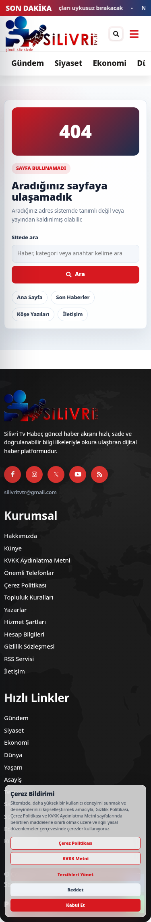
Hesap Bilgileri (24, 634)
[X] (56, 474)
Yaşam (13, 767)
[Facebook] (12, 474)
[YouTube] (77, 474)
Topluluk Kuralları (28, 597)
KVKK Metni (75, 858)
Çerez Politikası (25, 585)
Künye (13, 548)
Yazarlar (15, 610)
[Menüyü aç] (134, 34)
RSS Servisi (19, 659)
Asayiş (13, 779)
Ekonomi (109, 63)
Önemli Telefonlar (29, 573)
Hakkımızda (20, 536)
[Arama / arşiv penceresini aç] (116, 33)
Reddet (75, 890)
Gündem (27, 63)
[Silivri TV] (44, 33)
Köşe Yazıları (33, 314)
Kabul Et (75, 905)
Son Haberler (72, 297)
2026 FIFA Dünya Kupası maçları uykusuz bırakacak (69, 8)
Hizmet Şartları (25, 622)
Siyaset (68, 63)
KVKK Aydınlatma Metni (37, 560)
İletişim (73, 314)
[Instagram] (34, 474)
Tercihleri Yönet (75, 874)
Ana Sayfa (29, 297)
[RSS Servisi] (99, 474)
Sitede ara (25, 237)
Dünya (13, 755)
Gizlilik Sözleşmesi (29, 646)
